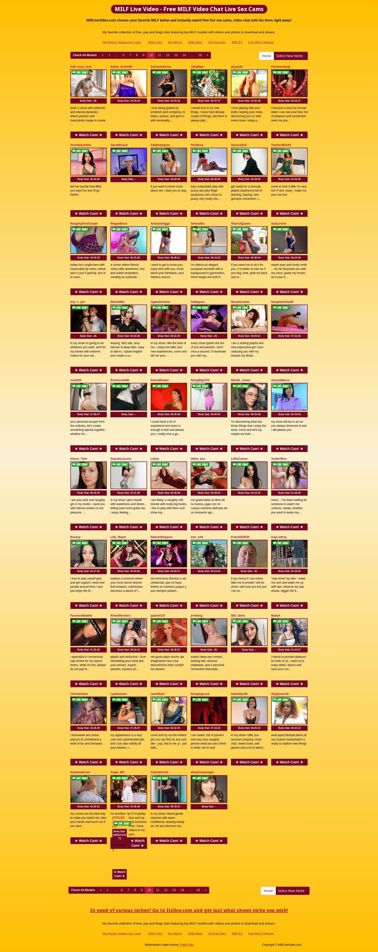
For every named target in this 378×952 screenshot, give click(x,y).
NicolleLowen (240, 302)
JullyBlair (197, 66)
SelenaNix (197, 223)
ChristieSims (79, 694)
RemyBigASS (200, 380)
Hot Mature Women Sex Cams (122, 42)
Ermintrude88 (119, 380)
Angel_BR (117, 772)
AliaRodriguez (160, 145)
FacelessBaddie (81, 615)
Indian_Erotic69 (121, 66)
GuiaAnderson (80, 772)
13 (175, 55)
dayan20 (237, 66)
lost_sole (197, 537)
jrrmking (196, 615)
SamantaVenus (161, 66)
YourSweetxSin (80, 145)
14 (184, 55)
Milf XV (237, 42)
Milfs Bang (195, 42)
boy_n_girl (77, 302)
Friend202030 (240, 537)
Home (266, 56)
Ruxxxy (75, 537)
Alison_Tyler (79, 458)
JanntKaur (158, 694)
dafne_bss (198, 458)
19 (200, 55)
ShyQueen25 (280, 694)
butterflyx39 (239, 694)
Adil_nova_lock (81, 66)
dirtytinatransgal (202, 772)
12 (167, 55)
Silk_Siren (238, 615)
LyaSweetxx (118, 694)
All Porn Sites (217, 42)
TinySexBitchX (281, 145)
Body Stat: (88, 101)
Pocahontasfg (280, 66)
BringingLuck (200, 694)
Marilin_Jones (240, 380)
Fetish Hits (187, 944)
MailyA (276, 615)
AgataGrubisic (160, 302)
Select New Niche (290, 56)
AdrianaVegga (160, 223)
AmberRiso (279, 458)
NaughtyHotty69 (282, 302)
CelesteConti (159, 772)
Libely (155, 458)
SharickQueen (240, 223)
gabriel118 (158, 615)
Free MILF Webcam (261, 42)
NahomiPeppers (162, 537)
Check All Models (85, 55)
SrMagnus (198, 302)
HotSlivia (197, 145)
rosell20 (75, 380)
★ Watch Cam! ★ (88, 135)
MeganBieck (118, 223)
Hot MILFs (175, 42)
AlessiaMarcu (280, 380)
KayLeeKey (279, 537)
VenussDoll (239, 145)
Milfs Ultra (155, 42)
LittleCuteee (239, 458)
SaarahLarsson (120, 458)
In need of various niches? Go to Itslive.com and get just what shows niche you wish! (189, 910)
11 (159, 55)
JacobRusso (119, 145)
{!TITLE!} (118, 817)
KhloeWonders (120, 615)
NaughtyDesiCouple (84, 223)
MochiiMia (117, 302)
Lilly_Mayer (118, 537)
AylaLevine (278, 223)
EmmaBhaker (160, 380)
